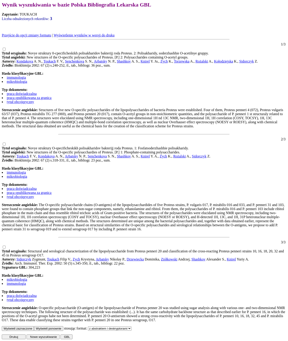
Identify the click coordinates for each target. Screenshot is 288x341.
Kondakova (24, 61)
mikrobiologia (17, 81)
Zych (164, 61)
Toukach (49, 61)
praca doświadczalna (22, 94)
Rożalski (202, 61)
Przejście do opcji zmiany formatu (26, 35)
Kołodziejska (223, 61)
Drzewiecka (135, 259)
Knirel (145, 61)
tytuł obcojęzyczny (20, 102)
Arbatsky (100, 61)
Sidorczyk (246, 61)
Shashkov (124, 61)
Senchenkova (74, 61)
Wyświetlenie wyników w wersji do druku (84, 35)
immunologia (16, 77)
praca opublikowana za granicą (29, 98)
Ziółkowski (169, 259)
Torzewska (181, 61)
